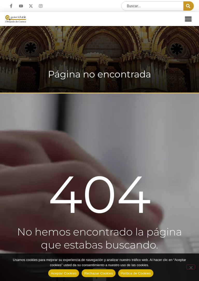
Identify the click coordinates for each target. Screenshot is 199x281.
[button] (188, 19)
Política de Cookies (136, 273)
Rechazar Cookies (98, 273)
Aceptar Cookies (63, 273)
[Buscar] (188, 6)
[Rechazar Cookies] (190, 267)
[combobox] (152, 6)
